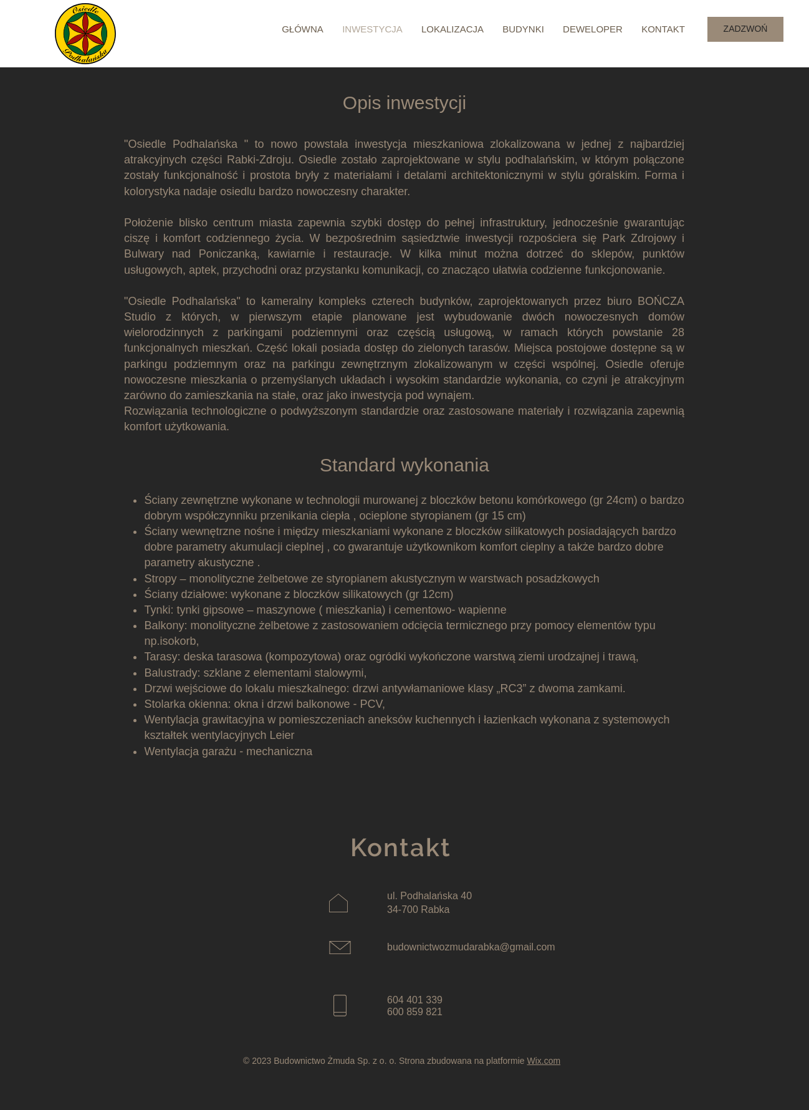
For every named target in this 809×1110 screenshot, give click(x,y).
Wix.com (543, 1061)
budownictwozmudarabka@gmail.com (471, 947)
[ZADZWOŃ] (745, 29)
